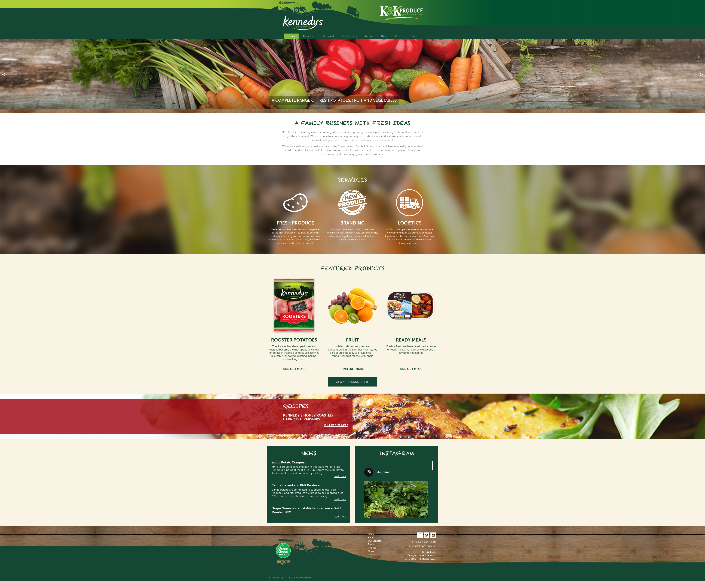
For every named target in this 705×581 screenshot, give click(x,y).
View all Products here (352, 382)
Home (291, 36)
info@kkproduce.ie (424, 546)
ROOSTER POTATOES (294, 340)
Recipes (368, 36)
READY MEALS (411, 340)
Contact (399, 36)
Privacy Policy (276, 577)
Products (373, 544)
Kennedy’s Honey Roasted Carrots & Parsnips (308, 417)
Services (327, 36)
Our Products (349, 36)
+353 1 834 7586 (425, 541)
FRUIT (352, 340)
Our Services (374, 541)
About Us (308, 36)
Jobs (414, 36)
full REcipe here (336, 425)
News (384, 36)
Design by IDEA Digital (299, 577)
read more (340, 476)
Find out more (294, 369)
